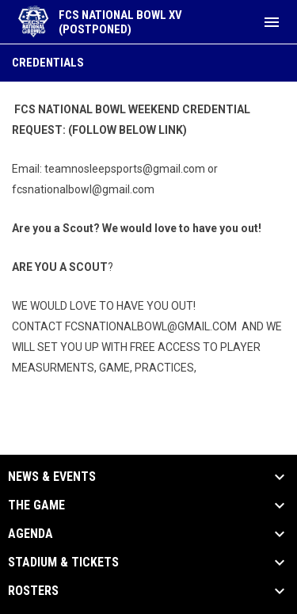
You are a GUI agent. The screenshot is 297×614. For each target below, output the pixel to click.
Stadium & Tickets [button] (63, 562)
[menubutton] (271, 22)
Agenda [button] (30, 534)
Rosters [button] (33, 591)
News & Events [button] (52, 477)
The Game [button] (36, 505)
